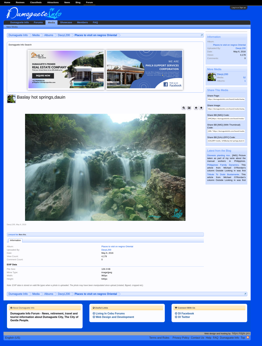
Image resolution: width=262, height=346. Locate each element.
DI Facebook (184, 313)
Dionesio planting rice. (218, 155)
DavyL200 (11, 224)
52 (244, 77)
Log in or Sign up (239, 8)
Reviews (20, 2)
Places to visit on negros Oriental (117, 246)
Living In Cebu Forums (109, 313)
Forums (38, 22)
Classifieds (36, 2)
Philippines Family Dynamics (223, 165)
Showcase (66, 22)
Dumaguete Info (19, 22)
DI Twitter (182, 317)
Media (51, 22)
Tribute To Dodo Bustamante (223, 174)
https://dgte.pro (241, 333)
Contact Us (197, 337)
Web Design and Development (113, 317)
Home (7, 2)
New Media (12, 27)
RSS (248, 337)
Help (208, 337)
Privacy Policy (181, 337)
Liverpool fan (13, 235)
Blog (78, 2)
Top (243, 337)
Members (82, 22)
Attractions (53, 2)
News (67, 2)
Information (15, 240)
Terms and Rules (159, 337)
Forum (89, 2)
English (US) (12, 337)
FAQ (95, 22)
